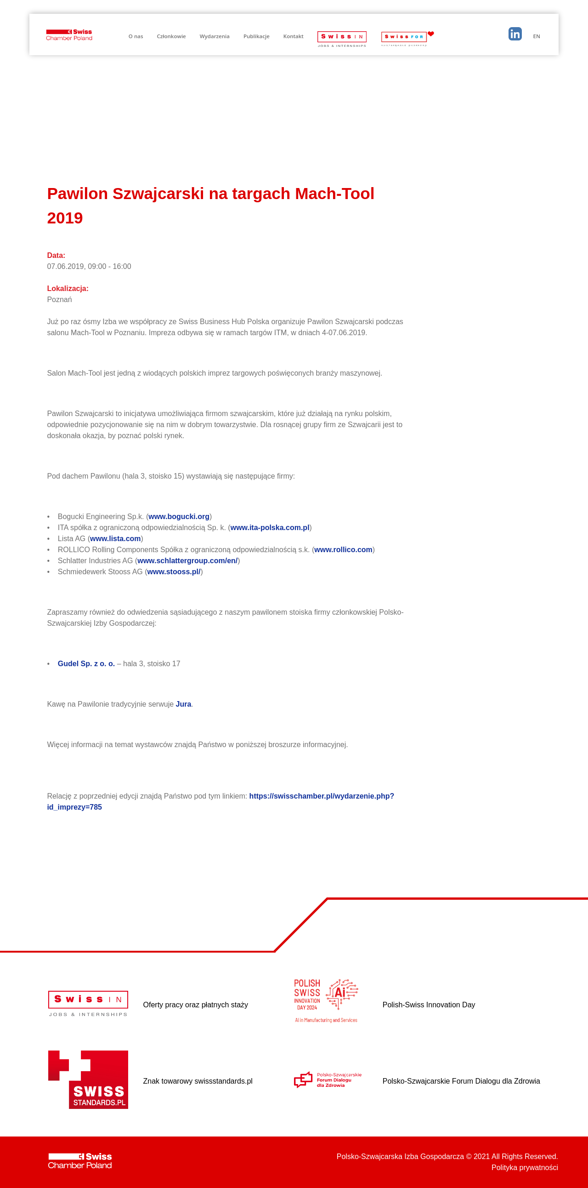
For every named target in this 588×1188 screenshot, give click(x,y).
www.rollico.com (343, 550)
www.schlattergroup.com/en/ (187, 561)
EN (536, 36)
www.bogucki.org (178, 516)
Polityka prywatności (525, 1167)
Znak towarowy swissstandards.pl (198, 1081)
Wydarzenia (215, 36)
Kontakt (293, 36)
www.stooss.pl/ (174, 572)
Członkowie (171, 36)
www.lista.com (115, 539)
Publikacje (256, 36)
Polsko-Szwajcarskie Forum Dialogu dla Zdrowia (461, 1081)
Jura (184, 704)
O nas (136, 36)
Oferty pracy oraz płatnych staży (196, 1005)
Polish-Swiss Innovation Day (429, 1005)
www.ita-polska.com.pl (270, 527)
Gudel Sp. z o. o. (87, 664)
